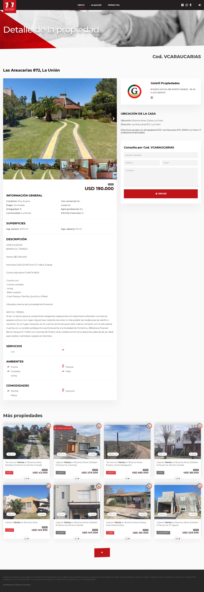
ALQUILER (96, 5)
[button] (113, 118)
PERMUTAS (114, 5)
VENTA (81, 5)
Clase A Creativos (23, 585)
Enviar (161, 193)
